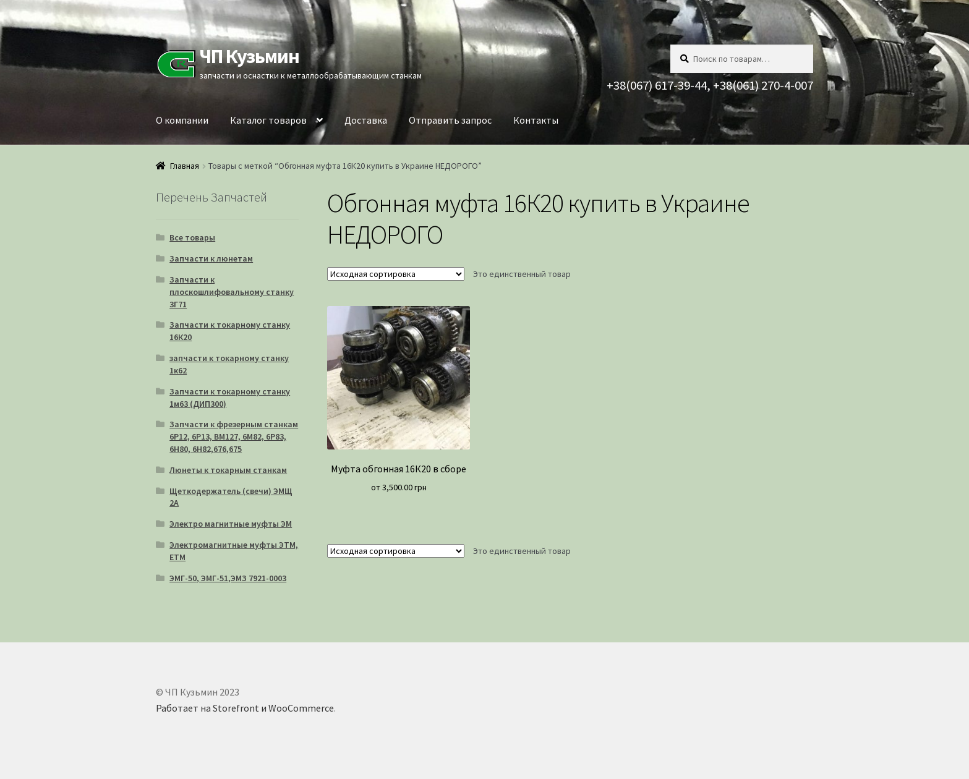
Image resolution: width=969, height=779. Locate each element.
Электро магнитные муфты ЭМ (230, 523)
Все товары (192, 237)
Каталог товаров (268, 120)
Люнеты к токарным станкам (228, 469)
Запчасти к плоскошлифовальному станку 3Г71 (231, 292)
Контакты (535, 120)
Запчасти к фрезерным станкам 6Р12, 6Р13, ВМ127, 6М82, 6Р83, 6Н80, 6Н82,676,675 (233, 436)
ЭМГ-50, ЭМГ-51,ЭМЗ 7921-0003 (227, 578)
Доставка (365, 120)
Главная (184, 165)
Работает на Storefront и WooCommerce (245, 708)
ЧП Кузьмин (249, 56)
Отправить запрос (450, 120)
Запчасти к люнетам (211, 258)
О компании (182, 120)
